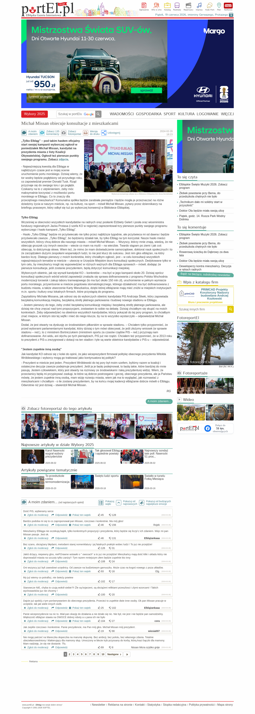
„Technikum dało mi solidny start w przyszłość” (200, 203)
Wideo (185, 400)
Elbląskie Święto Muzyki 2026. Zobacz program (203, 186)
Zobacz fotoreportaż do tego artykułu (56, 409)
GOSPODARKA (149, 114)
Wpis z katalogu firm (197, 282)
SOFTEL (46, 708)
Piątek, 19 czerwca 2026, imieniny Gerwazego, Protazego (191, 15)
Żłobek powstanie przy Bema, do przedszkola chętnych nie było (199, 195)
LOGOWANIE (208, 114)
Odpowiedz (58, 515)
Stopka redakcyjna (174, 704)
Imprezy (199, 10)
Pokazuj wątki (109, 502)
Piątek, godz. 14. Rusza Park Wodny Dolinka (202, 217)
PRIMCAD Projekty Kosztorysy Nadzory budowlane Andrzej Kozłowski (214, 294)
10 (102, 654)
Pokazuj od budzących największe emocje (158, 502)
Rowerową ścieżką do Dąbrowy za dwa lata (203, 253)
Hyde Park (209, 10)
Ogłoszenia (144, 10)
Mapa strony (225, 704)
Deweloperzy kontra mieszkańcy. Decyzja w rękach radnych (205, 268)
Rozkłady (177, 10)
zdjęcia (63, 159)
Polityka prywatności (202, 704)
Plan (219, 10)
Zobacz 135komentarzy (52, 132)
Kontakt (139, 704)
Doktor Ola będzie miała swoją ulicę (201, 210)
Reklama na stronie (120, 704)
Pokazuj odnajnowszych (130, 502)
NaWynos (228, 6)
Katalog (167, 10)
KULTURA (186, 114)
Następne (114, 654)
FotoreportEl (188, 318)
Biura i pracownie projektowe (205, 302)
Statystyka (153, 704)
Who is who (156, 10)
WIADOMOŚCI (122, 114)
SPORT (170, 114)
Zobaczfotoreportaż (74, 132)
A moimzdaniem (33, 132)
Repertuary (188, 10)
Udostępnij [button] (113, 132)
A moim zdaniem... (159, 401)
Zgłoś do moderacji (35, 515)
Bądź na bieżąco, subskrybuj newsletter (205, 274)
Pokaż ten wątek (79, 515)
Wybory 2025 (34, 114)
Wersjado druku (95, 132)
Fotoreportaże (192, 373)
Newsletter (98, 704)
